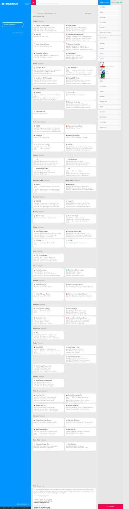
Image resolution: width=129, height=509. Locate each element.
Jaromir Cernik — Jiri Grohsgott (47, 399)
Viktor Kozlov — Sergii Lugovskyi (47, 407)
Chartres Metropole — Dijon (79, 311)
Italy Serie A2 (70, 429)
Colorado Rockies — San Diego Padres (49, 205)
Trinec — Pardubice (45, 148)
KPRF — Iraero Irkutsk (45, 272)
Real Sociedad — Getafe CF (79, 29)
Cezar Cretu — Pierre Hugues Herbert (81, 74)
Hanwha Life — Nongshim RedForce (81, 173)
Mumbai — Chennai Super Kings (48, 235)
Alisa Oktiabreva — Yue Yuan (79, 82)
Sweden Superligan (40, 285)
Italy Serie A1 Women (72, 420)
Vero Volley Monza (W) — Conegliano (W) (82, 422)
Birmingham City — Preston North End (81, 36)
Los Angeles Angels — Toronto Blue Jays (49, 206)
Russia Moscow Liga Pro (74, 395)
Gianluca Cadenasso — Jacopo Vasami (82, 73)
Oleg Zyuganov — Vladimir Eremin (80, 400)
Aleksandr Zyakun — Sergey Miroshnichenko (83, 407)
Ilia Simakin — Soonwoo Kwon (47, 82)
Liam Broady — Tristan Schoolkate (48, 83)
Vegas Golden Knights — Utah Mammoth (50, 128)
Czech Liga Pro (39, 395)
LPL (36, 159)
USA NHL (37, 126)
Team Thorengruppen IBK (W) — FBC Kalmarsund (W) (85, 287)
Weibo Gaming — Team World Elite (48, 161)
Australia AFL (70, 184)
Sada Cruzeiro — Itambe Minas (47, 433)
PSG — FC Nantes (76, 55)
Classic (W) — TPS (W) (45, 296)
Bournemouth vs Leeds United (43, 501)
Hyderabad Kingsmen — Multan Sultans (82, 235)
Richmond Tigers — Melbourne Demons (82, 188)
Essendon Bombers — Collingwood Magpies (83, 189)
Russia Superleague (40, 270)
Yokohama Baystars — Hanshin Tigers (81, 203)
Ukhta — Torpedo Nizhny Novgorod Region (50, 275)
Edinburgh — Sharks (45, 370)
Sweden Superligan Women (74, 285)
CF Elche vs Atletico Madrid (42, 507)
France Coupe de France (41, 44)
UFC (36, 333)
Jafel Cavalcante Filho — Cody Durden (49, 338)
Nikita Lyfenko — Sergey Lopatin (79, 402)
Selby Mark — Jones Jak (45, 383)
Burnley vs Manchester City (41, 502)
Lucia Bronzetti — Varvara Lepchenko (81, 83)
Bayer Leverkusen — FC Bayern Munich (49, 55)
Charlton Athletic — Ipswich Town (80, 40)
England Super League (73, 356)
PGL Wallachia (71, 159)
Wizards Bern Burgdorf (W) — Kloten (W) (81, 296)
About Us (20, 508)
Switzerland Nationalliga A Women (76, 294)
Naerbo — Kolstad (44, 322)
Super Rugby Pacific (72, 347)
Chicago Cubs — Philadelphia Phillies (49, 203)
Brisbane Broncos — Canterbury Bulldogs (50, 354)
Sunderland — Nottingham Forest (48, 31)
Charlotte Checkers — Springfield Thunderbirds (84, 147)
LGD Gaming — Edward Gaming (47, 165)
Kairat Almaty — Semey (78, 275)
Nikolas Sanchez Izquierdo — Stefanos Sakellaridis (85, 70)
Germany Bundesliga (73, 44)
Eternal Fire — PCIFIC (45, 171)
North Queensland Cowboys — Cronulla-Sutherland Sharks (54, 351)
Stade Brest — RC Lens (77, 57)
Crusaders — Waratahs (77, 349)
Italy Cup (37, 34)
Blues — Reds (75, 352)
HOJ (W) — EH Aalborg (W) (78, 323)
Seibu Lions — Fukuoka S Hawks (79, 205)
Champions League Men (41, 444)
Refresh (89, 13)
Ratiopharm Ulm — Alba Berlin (80, 104)
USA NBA (37, 93)
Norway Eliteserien (40, 318)
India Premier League (41, 231)
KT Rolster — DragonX (77, 171)
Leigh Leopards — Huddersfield (79, 359)
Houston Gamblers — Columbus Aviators (50, 191)
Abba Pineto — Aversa (77, 433)
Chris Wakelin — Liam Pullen (47, 384)
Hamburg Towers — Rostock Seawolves (81, 106)
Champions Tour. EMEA (41, 168)
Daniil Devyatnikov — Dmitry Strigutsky (49, 411)
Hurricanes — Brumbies (78, 351)
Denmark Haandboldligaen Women (76, 318)
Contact (26, 508)
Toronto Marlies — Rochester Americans (82, 148)
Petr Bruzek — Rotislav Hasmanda (48, 397)
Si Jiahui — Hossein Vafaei (46, 386)
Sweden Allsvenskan (72, 135)
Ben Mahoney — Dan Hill (78, 218)
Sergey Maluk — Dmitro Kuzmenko (80, 409)
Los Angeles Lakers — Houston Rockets (49, 98)
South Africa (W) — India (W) (47, 243)
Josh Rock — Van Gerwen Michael (48, 261)
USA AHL (69, 145)
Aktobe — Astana (76, 274)
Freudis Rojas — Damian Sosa (79, 221)
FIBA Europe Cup (39, 111)
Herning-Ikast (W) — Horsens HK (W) (80, 322)
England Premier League (42, 25)
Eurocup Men (70, 93)
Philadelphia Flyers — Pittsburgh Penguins (50, 131)
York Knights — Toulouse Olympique (80, 360)
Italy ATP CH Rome (72, 68)
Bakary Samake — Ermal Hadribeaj (81, 219)
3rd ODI (69, 241)
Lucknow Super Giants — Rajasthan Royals (50, 233)
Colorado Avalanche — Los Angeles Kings (50, 130)
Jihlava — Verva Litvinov (45, 147)
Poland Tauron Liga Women (42, 420)
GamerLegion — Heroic (78, 161)
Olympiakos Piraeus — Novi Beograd (48, 446)
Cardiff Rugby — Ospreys (45, 368)
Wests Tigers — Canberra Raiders (47, 349)
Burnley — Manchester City (46, 29)
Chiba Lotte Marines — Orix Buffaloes (81, 206)
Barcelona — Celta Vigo (78, 31)
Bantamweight (39, 216)
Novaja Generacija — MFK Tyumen (48, 274)
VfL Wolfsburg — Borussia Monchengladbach (83, 49)
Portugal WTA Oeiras (72, 78)
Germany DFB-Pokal (40, 53)
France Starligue (71, 309)
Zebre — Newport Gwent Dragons (48, 371)
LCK (68, 168)
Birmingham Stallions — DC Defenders (49, 186)
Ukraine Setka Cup (72, 405)
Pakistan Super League (73, 231)
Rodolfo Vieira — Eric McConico (48, 335)
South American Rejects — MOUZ (80, 163)
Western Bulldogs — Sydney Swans (80, 186)
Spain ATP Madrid (39, 68)
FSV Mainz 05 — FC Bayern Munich (80, 47)
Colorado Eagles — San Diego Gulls (81, 150)
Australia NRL (38, 347)
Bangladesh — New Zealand (79, 243)
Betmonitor (40, 13)
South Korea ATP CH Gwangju (43, 78)
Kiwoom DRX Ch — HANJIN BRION (80, 175)
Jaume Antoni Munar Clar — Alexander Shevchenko (53, 70)
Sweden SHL (38, 135)
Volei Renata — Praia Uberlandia (48, 431)
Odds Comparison (9, 24)
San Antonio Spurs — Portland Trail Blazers (51, 95)
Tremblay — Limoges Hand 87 (79, 314)
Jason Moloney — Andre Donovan (48, 218)
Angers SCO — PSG (76, 58)
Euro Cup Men (71, 444)
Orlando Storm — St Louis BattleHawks (49, 189)
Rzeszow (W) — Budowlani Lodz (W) (48, 422)
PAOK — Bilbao (43, 113)
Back (86, 13)
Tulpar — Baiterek (76, 272)
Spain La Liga (71, 25)
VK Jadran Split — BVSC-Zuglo (80, 447)
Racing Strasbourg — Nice (46, 46)
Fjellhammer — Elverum (46, 323)
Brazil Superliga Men (40, 429)
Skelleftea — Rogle (44, 137)
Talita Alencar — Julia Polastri (47, 336)
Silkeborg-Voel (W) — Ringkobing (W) (80, 320)
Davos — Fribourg (76, 128)
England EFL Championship (74, 34)
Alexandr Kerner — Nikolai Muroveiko (49, 409)
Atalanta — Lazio (44, 36)
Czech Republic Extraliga (42, 145)
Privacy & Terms (12, 508)
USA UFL (37, 184)
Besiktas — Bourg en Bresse (78, 95)
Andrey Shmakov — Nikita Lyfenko (80, 397)
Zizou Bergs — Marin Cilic (46, 73)
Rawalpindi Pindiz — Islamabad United (82, 237)
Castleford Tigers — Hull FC (78, 362)
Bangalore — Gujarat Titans (46, 237)
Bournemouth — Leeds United (47, 27)
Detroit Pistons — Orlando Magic (48, 99)
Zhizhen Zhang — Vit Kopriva (47, 71)
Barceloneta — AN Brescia (46, 447)
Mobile (5, 508)
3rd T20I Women (39, 241)
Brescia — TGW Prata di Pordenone (81, 431)
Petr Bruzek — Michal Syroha (47, 400)
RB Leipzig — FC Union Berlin (79, 46)
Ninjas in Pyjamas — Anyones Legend (49, 163)
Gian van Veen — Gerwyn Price (47, 257)
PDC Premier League (40, 255)
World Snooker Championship (43, 380)
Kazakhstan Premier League (75, 270)
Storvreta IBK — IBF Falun (46, 287)
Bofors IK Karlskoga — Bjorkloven (80, 137)
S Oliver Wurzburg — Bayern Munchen (81, 107)
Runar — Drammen (45, 320)
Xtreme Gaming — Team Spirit (79, 165)
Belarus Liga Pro (39, 405)
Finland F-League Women (42, 294)
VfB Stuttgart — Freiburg (45, 57)
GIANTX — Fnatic (43, 174)
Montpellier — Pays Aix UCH (79, 312)
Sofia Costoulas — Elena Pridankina (81, 80)
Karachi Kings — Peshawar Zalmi (80, 233)
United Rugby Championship (42, 366)
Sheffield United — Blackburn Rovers (81, 38)
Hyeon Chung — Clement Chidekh (48, 80)
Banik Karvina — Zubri (45, 311)
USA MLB (37, 201)
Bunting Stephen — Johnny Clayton (48, 259)
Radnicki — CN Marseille (78, 446)
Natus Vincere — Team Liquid (47, 172)
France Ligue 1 (71, 53)
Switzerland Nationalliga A (74, 126)
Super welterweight (72, 216)
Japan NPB (70, 201)
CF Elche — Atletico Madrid (79, 27)
